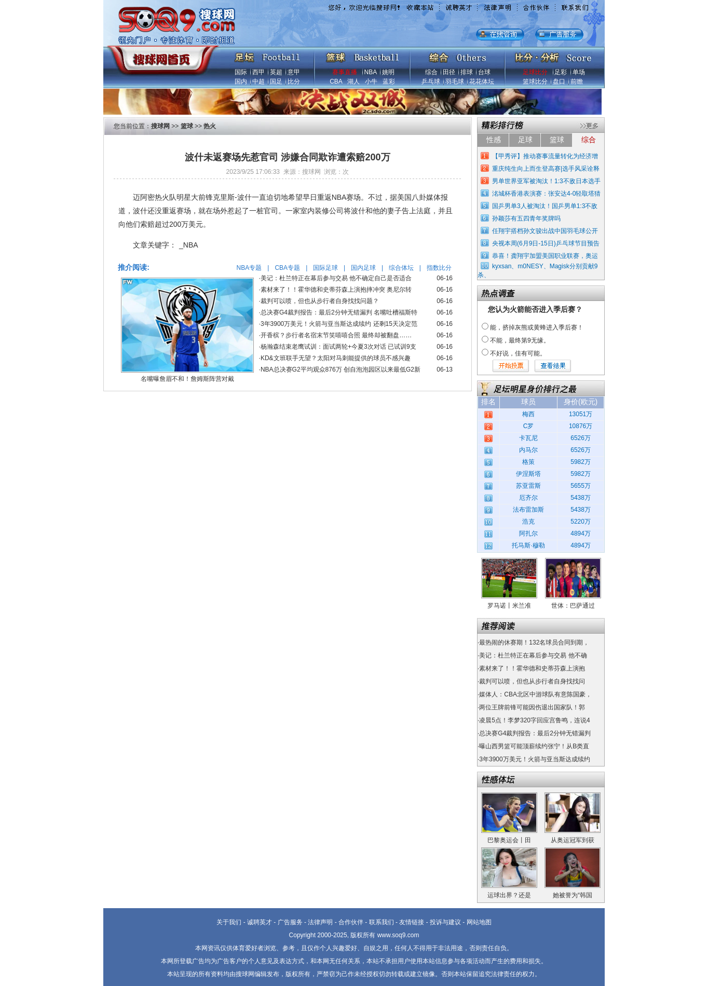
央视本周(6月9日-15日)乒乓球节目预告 (546, 243)
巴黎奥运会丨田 (509, 840)
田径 (449, 72)
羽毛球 (454, 81)
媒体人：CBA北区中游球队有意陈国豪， (535, 694)
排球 (466, 72)
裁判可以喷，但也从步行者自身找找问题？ (320, 301)
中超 (258, 81)
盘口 (559, 81)
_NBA (188, 245)
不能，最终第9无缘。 (520, 340)
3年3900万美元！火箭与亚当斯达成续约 (534, 759)
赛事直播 (344, 72)
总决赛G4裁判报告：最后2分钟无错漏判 (535, 733)
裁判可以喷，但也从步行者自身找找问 (532, 681)
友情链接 (411, 922)
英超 (276, 72)
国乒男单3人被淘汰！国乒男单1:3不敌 (544, 206)
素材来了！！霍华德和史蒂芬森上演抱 (532, 668)
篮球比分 (535, 81)
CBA (336, 81)
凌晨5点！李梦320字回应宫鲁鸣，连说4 (534, 720)
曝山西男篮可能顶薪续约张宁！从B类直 (534, 746)
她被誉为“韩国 (572, 895)
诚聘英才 (259, 922)
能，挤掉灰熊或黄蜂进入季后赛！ (536, 327)
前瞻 (576, 81)
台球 (484, 72)
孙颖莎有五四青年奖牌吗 (526, 218)
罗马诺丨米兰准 (509, 605)
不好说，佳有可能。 (518, 353)
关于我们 (228, 922)
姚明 (388, 72)
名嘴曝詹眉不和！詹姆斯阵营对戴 (187, 378)
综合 (431, 72)
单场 (579, 72)
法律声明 (320, 922)
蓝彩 (389, 81)
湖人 (353, 81)
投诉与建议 (445, 922)
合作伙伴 (350, 922)
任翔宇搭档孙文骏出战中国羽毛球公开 (545, 231)
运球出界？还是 (509, 895)
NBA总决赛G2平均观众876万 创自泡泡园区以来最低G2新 (340, 369)
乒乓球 (430, 81)
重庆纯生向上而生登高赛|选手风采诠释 (546, 168)
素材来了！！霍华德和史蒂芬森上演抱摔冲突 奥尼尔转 (336, 289)
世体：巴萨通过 (573, 605)
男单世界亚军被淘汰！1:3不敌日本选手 (546, 181)
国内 (241, 81)
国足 (276, 81)
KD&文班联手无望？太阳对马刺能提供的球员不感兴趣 (336, 358)
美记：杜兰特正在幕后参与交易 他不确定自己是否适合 (336, 278)
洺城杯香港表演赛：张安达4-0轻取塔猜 (546, 193)
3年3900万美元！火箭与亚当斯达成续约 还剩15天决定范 (339, 323)
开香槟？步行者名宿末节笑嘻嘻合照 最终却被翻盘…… (336, 335)
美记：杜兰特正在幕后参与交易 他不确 (533, 655)
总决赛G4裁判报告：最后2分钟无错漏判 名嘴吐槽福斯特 (339, 312)
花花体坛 (481, 81)
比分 (294, 81)
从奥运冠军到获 (572, 840)
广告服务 (290, 922)
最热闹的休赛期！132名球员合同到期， (534, 642)
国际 (241, 72)
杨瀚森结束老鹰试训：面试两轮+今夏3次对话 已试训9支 (338, 346)
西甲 (258, 72)
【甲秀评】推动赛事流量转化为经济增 (545, 156)
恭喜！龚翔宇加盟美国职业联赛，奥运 (545, 255)
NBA (370, 72)
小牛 (371, 81)
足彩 (560, 72)
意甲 (294, 72)
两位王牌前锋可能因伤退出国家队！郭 (532, 707)
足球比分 (535, 72)
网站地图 (479, 922)
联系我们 (381, 922)
